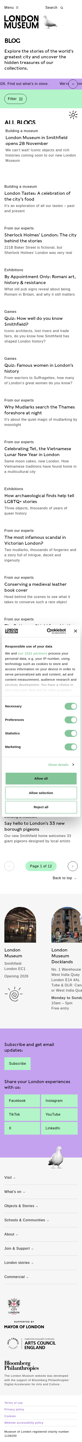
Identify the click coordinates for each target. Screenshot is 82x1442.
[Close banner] (75, 631)
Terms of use (13, 1402)
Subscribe (17, 1063)
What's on (15, 1192)
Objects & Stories (21, 1206)
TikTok (14, 1114)
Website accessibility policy (24, 1422)
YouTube (53, 1114)
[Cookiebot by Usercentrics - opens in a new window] (49, 631)
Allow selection (41, 793)
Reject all (41, 807)
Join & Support (19, 1249)
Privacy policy (14, 1409)
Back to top (65, 878)
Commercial (17, 1277)
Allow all (41, 778)
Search (54, 7)
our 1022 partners (32, 653)
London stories (19, 1263)
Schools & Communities (27, 1220)
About (11, 1234)
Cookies (10, 1416)
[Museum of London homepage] (31, 24)
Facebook (17, 1101)
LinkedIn (53, 1128)
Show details (58, 765)
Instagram (54, 1101)
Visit (10, 1178)
